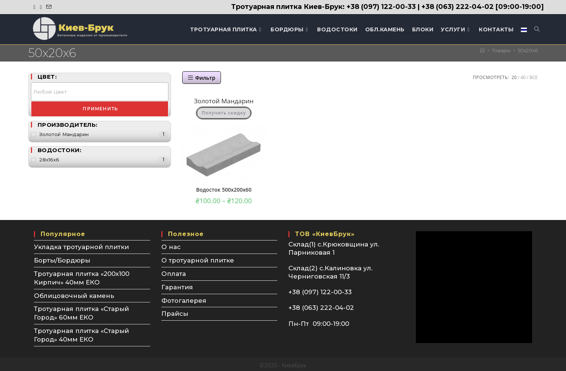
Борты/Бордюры (62, 260)
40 (523, 77)
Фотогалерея (183, 299)
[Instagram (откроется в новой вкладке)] (41, 7)
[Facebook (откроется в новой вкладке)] (36, 7)
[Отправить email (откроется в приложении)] (49, 7)
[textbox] (101, 92)
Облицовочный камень (74, 294)
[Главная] (482, 50)
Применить (100, 108)
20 (514, 77)
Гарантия (177, 286)
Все (533, 77)
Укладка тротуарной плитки (81, 247)
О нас (171, 247)
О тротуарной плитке (197, 260)
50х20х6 (528, 50)
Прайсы (174, 312)
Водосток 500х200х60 (224, 189)
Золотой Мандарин (223, 101)
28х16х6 (49, 160)
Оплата (173, 273)
